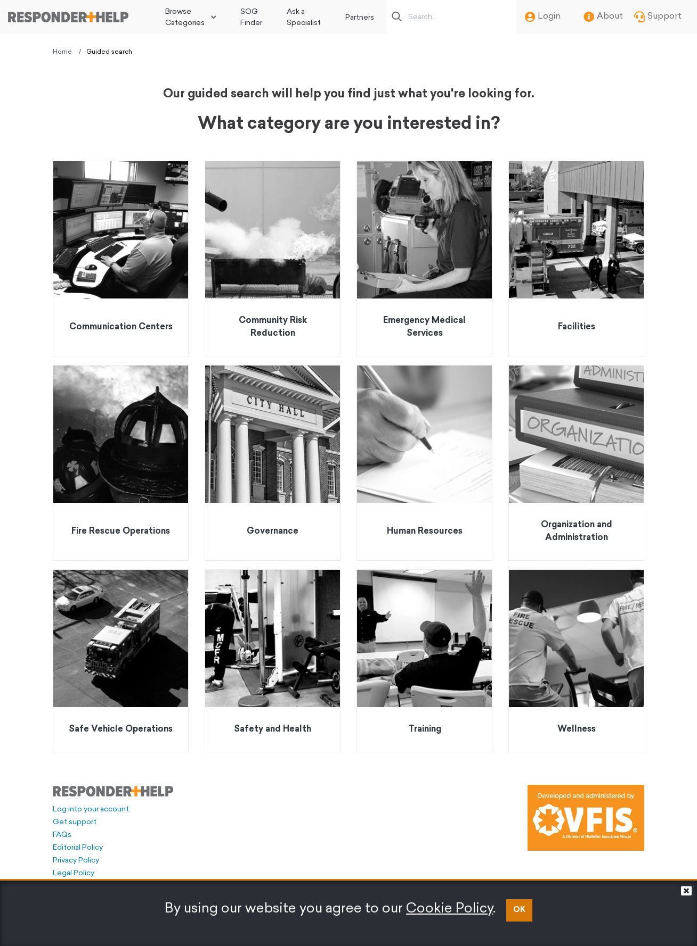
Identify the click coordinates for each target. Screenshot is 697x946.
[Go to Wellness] (576, 660)
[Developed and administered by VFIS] (586, 818)
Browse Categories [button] (185, 17)
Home (62, 52)
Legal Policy (73, 873)
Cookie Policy (449, 909)
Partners (359, 18)
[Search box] (454, 17)
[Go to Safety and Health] (273, 660)
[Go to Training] (424, 660)
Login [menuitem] (543, 17)
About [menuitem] (603, 17)
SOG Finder (251, 17)
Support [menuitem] (658, 17)
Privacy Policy (76, 861)
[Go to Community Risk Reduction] (273, 258)
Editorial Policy (78, 848)
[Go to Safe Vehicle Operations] (121, 660)
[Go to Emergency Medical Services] (424, 258)
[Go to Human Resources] (424, 463)
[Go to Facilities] (576, 258)
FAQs (62, 835)
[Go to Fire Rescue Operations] (121, 463)
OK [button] (519, 910)
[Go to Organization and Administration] (576, 463)
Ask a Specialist (304, 17)
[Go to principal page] (68, 17)
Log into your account (91, 810)
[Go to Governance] (273, 463)
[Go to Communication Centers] (121, 258)
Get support (74, 822)
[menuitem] (190, 17)
